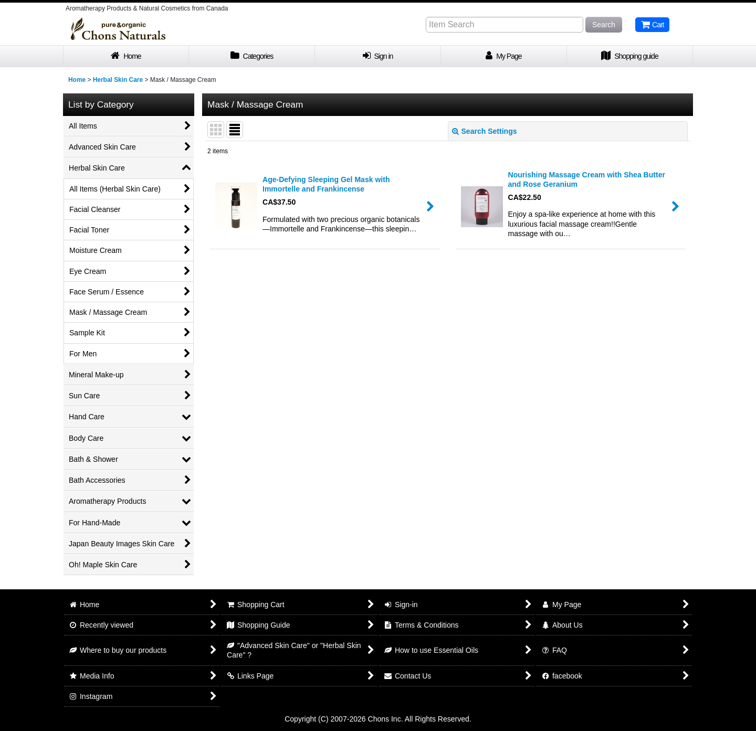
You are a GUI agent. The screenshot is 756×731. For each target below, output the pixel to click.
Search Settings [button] (484, 131)
